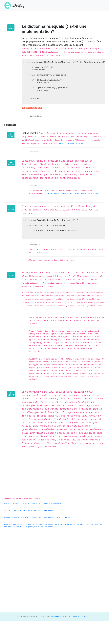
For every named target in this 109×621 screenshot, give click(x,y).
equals (38, 108)
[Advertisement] (54, 553)
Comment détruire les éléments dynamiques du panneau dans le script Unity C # (39, 517)
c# (23, 108)
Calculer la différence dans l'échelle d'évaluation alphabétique (33, 503)
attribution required (77, 616)
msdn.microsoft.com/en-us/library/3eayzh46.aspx (71, 194)
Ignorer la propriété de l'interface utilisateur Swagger (29, 510)
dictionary (30, 108)
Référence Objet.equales (71, 144)
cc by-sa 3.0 (56, 616)
